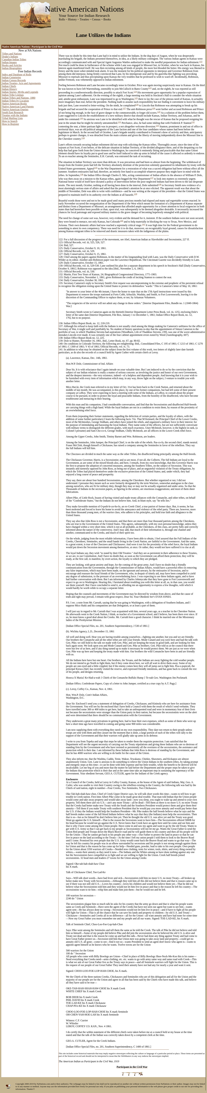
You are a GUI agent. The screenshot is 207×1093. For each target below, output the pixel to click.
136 (81, 174)
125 (136, 98)
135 (95, 168)
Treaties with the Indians (14, 115)
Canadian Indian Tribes (14, 59)
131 (119, 122)
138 (159, 184)
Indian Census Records (14, 80)
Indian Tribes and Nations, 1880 (18, 97)
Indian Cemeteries (11, 77)
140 (121, 221)
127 (124, 108)
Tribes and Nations (12, 53)
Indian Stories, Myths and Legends (20, 92)
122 (200, 61)
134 (83, 138)
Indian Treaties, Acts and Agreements (21, 83)
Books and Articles (12, 65)
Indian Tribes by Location (15, 100)
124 (135, 91)
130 (81, 118)
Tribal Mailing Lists (12, 118)
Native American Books (14, 103)
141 (143, 224)
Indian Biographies (12, 68)
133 (157, 125)
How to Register (10, 124)
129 (158, 112)
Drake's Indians (10, 56)
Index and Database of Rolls (16, 74)
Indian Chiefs (9, 86)
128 (153, 108)
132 (193, 122)
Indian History (9, 89)
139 (135, 194)
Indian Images (9, 62)
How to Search (9, 121)
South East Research (12, 112)
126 (137, 104)
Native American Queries (15, 109)
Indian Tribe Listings (13, 95)
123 (150, 88)
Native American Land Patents (18, 106)
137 (151, 178)
